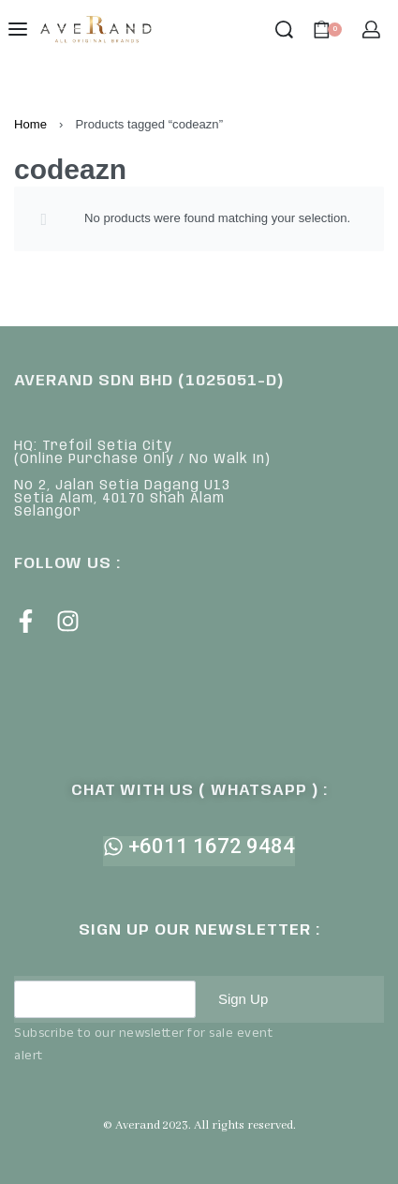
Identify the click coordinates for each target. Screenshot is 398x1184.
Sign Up (243, 999)
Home (30, 124)
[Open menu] (17, 29)
